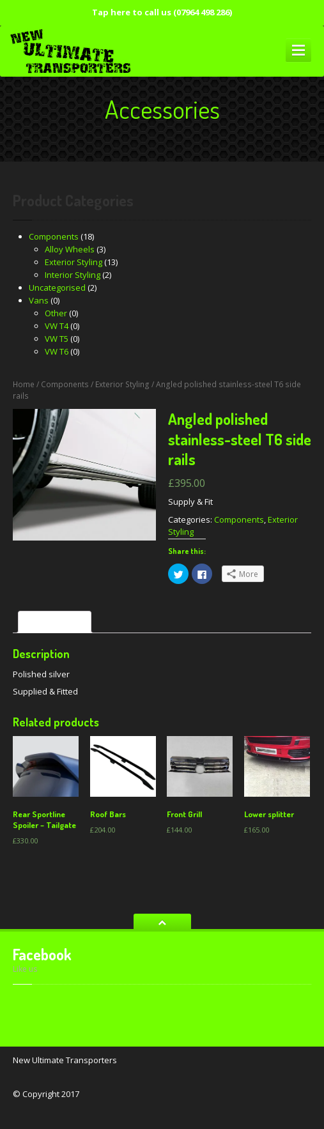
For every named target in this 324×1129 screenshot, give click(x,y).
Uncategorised (57, 287)
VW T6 (56, 351)
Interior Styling (72, 274)
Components (54, 236)
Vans (39, 300)
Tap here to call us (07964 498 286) (162, 12)
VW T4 (56, 326)
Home (24, 384)
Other (56, 313)
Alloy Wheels (70, 249)
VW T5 (56, 338)
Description (54, 622)
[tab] (54, 622)
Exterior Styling (73, 262)
